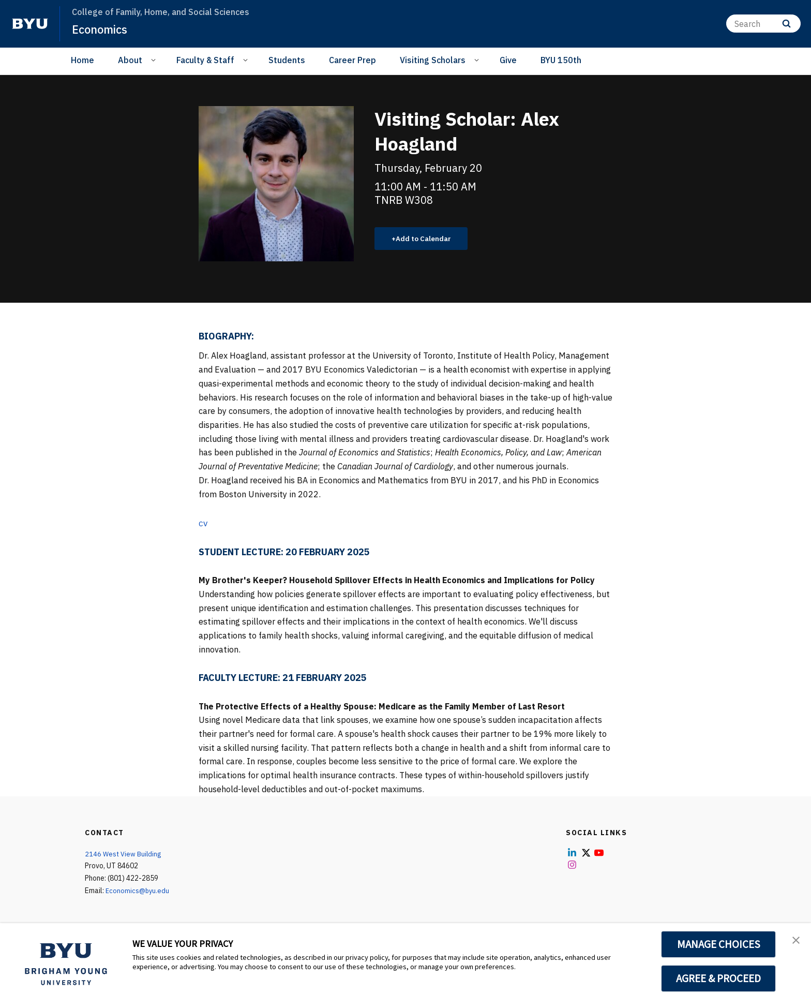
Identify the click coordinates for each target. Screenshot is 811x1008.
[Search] (763, 23)
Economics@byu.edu (138, 892)
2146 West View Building (125, 854)
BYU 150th (560, 60)
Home (82, 60)
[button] (794, 942)
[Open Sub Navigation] (155, 59)
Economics (103, 29)
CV (204, 524)
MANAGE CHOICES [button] (718, 944)
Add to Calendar (429, 239)
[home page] (30, 24)
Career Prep (352, 60)
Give (508, 60)
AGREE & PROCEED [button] (718, 978)
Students (286, 60)
